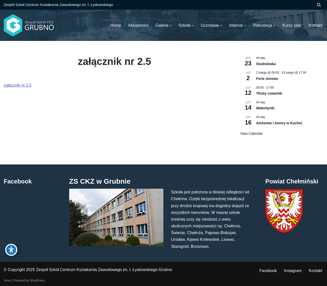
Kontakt (315, 271)
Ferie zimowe (267, 79)
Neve (7, 280)
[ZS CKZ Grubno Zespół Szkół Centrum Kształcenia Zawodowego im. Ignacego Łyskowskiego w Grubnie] (29, 25)
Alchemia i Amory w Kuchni (279, 123)
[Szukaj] (319, 5)
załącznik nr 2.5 (17, 85)
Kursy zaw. (292, 25)
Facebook (268, 271)
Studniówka (266, 64)
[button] (171, 25)
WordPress (37, 280)
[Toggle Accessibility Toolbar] (11, 250)
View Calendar (251, 134)
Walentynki (265, 108)
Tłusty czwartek (269, 93)
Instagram (293, 271)
